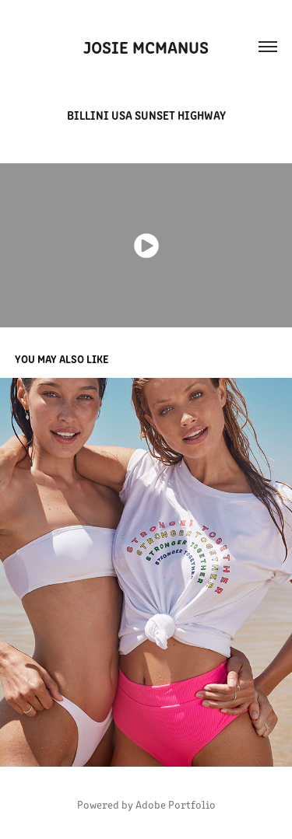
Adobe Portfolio (175, 804)
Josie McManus (146, 46)
